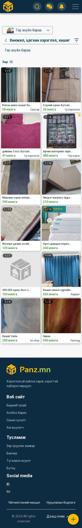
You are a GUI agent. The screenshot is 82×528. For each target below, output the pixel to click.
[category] (36, 40)
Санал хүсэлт (16, 420)
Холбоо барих (16, 412)
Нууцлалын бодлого (61, 502)
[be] (8, 491)
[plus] (73, 519)
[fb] (8, 484)
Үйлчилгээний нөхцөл (24, 502)
